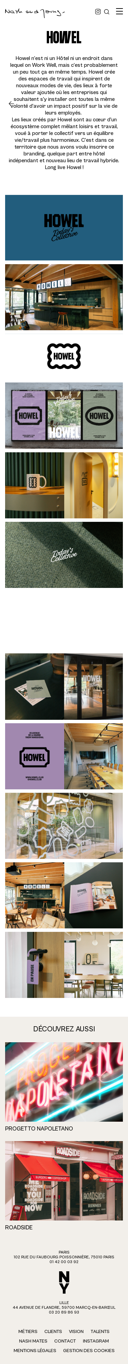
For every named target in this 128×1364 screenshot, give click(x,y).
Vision (76, 1331)
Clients (53, 1331)
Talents (100, 1331)
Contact (65, 1341)
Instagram (96, 1341)
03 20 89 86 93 (64, 1312)
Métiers (28, 1331)
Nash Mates (33, 1341)
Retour (14, 103)
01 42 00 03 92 (64, 1262)
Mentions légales (35, 1350)
